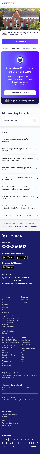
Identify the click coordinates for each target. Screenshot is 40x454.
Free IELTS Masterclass (10, 343)
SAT (22, 355)
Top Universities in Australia (8, 328)
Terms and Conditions (10, 423)
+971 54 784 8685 (20, 404)
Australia (5, 307)
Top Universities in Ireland (8, 332)
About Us (24, 300)
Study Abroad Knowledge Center (8, 354)
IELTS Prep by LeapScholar (26, 344)
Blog (4, 350)
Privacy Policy (7, 420)
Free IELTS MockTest (9, 340)
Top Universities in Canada (8, 323)
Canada (5, 305)
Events (4, 357)
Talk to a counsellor (9, 345)
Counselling (6, 365)
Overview (5, 48)
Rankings (26, 48)
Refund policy (7, 425)
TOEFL (23, 353)
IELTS (4, 363)
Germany (5, 312)
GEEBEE (5, 417)
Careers (24, 302)
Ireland (4, 310)
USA (3, 300)
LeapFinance (25, 340)
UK (3, 302)
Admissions (16, 48)
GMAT (23, 361)
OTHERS (33, 446)
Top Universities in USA (10, 318)
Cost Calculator (7, 348)
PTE (22, 357)
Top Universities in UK (10, 320)
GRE (22, 359)
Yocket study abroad (9, 414)
